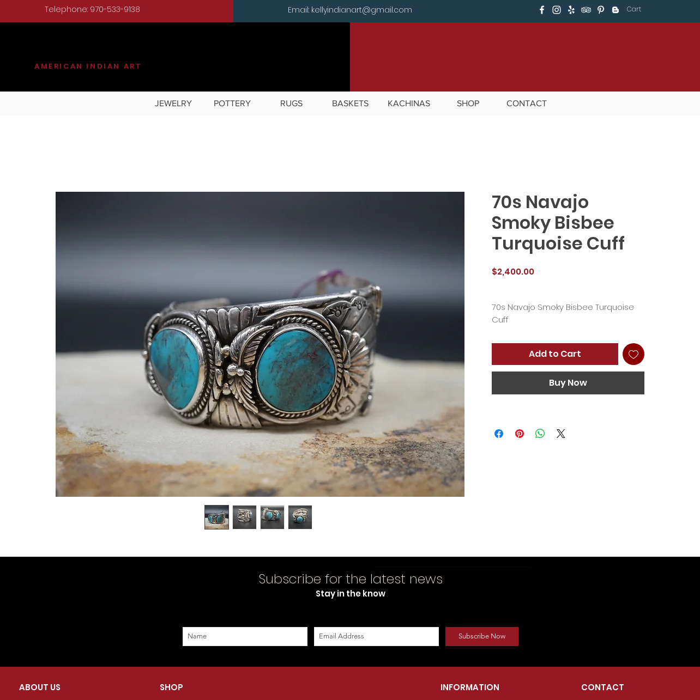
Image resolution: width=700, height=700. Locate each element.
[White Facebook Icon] (541, 9)
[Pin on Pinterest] (519, 433)
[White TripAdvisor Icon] (586, 9)
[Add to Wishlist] (633, 354)
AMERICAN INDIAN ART (88, 66)
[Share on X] (561, 433)
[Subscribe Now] (481, 636)
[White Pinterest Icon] (600, 9)
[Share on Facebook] (498, 433)
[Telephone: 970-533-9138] (92, 10)
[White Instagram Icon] (556, 9)
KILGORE (74, 53)
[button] (641, 9)
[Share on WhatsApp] (540, 433)
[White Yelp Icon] (571, 9)
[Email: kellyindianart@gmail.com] (350, 10)
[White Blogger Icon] (615, 9)
